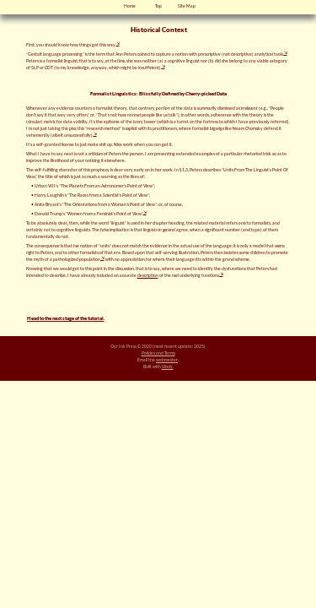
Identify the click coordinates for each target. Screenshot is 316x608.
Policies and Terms (158, 353)
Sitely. (168, 366)
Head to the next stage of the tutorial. (65, 318)
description (147, 275)
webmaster (167, 359)
